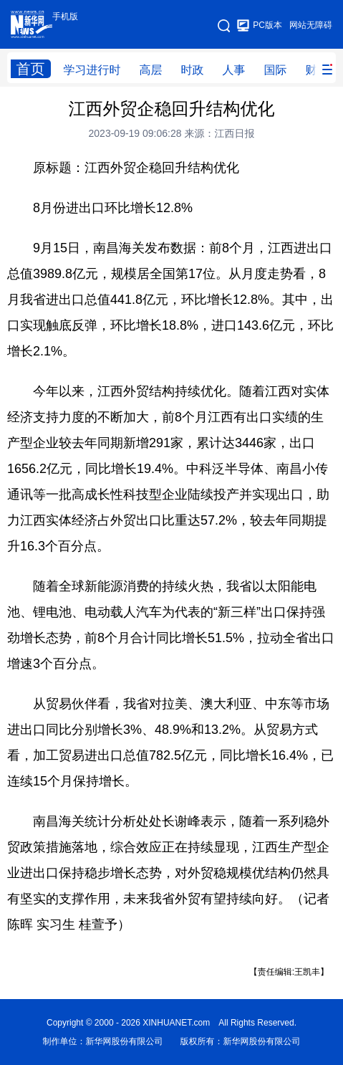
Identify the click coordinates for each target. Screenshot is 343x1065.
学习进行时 (92, 70)
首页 (30, 69)
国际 (275, 70)
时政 (192, 70)
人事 (234, 70)
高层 (151, 70)
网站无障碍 (310, 25)
